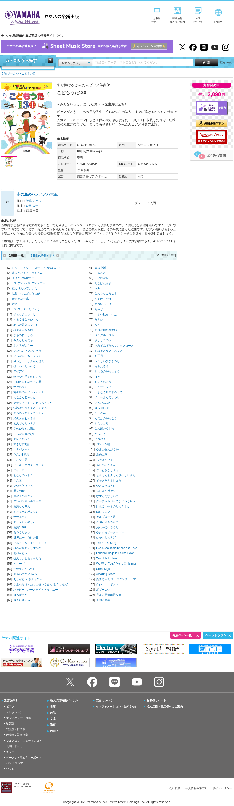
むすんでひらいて (107, 496)
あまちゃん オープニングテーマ (116, 579)
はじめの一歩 (20, 299)
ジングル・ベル (104, 335)
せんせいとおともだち (27, 558)
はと (97, 376)
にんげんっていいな (24, 288)
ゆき (97, 324)
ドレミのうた (21, 439)
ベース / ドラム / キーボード (24, 757)
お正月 (99, 355)
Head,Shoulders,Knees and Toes (116, 548)
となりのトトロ (23, 475)
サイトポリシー (222, 788)
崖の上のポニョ (23, 496)
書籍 (53, 706)
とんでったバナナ (24, 423)
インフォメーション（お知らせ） (117, 706)
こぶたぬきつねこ (107, 522)
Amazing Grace (105, 574)
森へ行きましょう (107, 470)
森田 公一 (32, 206)
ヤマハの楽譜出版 (40, 17)
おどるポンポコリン (25, 511)
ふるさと (100, 272)
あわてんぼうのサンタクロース (114, 345)
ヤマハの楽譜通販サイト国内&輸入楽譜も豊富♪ (86, 46)
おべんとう (20, 553)
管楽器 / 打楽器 (15, 729)
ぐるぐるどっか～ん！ (27, 319)
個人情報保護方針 (196, 788)
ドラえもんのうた (24, 522)
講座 (53, 725)
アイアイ (19, 371)
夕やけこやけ (103, 299)
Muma (54, 731)
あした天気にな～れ (25, 324)
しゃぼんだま (104, 459)
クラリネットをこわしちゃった (32, 402)
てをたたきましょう (108, 480)
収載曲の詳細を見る (42, 255)
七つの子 (100, 439)
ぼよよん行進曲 (23, 330)
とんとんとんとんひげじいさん (115, 475)
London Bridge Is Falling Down (115, 553)
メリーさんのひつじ (107, 397)
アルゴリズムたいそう (26, 309)
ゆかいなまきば (106, 537)
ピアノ (10, 706)
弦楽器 (10, 723)
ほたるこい (103, 511)
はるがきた (20, 594)
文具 (53, 718)
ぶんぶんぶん (103, 402)
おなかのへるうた (107, 527)
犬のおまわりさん (24, 418)
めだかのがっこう (106, 418)
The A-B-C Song (106, 543)
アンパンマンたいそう (27, 350)
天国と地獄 (103, 600)
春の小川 (100, 267)
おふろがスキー (23, 345)
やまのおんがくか (107, 449)
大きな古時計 (21, 444)
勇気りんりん (21, 506)
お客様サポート (156, 700)
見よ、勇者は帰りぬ (108, 594)
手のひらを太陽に (24, 428)
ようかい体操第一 (23, 278)
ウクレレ (11, 768)
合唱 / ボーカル (15, 746)
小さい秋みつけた (106, 314)
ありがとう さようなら (27, 579)
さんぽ (17, 480)
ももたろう (102, 366)
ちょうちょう (103, 381)
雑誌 (53, 712)
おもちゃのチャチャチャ (28, 413)
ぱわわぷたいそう (24, 366)
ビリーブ (19, 563)
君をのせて (20, 490)
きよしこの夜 (103, 340)
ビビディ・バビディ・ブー (28, 283)
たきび (99, 319)
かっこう (100, 434)
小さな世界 (20, 459)
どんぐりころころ (106, 293)
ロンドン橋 (103, 444)
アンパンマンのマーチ (27, 501)
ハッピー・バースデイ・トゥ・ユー (35, 589)
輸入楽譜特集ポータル (64, 700)
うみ (97, 288)
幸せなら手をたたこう (27, 376)
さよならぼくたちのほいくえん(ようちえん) (40, 584)
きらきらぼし (103, 408)
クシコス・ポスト (107, 584)
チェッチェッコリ (24, 314)
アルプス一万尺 (106, 517)
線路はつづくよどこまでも (30, 408)
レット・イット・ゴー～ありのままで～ (37, 267)
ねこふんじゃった (24, 397)
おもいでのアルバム (25, 574)
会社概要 (174, 788)
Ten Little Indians (106, 558)
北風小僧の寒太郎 (106, 330)
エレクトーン (14, 712)
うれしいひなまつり (107, 361)
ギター (10, 751)
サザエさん (20, 517)
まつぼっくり (103, 304)
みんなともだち (23, 340)
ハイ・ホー (20, 470)
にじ (15, 304)
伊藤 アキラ (34, 201)
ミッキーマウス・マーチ (28, 465)
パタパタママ (21, 449)
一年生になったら (24, 569)
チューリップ (103, 387)
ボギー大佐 (103, 589)
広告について (104, 700)
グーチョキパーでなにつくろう (115, 501)
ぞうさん (100, 413)
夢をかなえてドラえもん (27, 272)
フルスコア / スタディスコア (24, 740)
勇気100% (19, 527)
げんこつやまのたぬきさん (113, 506)
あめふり (101, 454)
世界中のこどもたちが (26, 293)
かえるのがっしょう (107, 371)
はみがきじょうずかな (27, 548)
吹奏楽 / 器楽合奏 (17, 735)
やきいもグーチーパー (110, 532)
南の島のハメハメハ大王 (28, 392)
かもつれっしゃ (23, 335)
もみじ (99, 309)
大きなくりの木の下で (108, 392)
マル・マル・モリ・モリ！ (30, 543)
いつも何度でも (23, 485)
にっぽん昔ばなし (24, 434)
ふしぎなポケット (107, 490)
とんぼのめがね (104, 428)
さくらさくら (21, 600)
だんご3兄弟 (21, 454)
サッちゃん (20, 387)
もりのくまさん (106, 465)
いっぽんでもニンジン (27, 355)
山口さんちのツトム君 (27, 381)
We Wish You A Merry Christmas (116, 563)
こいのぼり (102, 278)
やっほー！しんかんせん (28, 361)
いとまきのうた (106, 485)
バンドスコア (14, 763)
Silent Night (103, 569)
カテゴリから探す (21, 60)
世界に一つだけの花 (25, 537)
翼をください (21, 532)
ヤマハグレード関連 (18, 718)
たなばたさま (103, 283)
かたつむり (102, 423)
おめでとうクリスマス (108, 350)
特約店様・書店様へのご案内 (165, 706)
